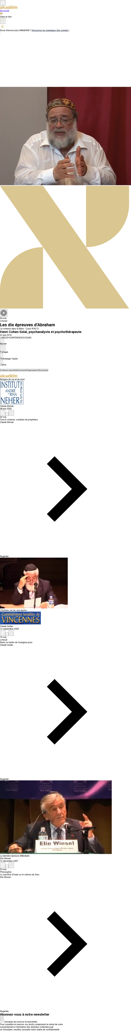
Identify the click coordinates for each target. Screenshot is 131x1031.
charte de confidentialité (47, 1029)
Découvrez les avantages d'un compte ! (50, 30)
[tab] (8, 370)
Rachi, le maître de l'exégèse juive (16, 642)
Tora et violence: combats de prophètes (19, 419)
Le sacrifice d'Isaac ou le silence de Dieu (19, 874)
